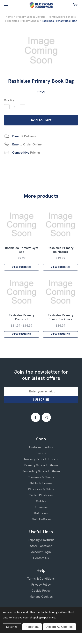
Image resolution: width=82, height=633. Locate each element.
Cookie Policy (41, 591)
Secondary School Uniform (41, 471)
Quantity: (9, 100)
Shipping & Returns (41, 540)
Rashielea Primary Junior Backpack (60, 317)
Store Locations (41, 546)
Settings (12, 627)
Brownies (41, 507)
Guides (41, 501)
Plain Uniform (41, 519)
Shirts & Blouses (41, 483)
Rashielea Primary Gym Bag (21, 250)
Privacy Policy (41, 585)
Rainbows (41, 513)
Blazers (41, 453)
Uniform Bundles (41, 447)
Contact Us (41, 558)
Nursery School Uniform (41, 459)
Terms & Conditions (41, 578)
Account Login (41, 552)
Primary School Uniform (41, 465)
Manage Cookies (41, 597)
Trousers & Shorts (41, 477)
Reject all (32, 627)
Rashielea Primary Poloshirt (21, 317)
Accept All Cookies (59, 627)
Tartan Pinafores (41, 495)
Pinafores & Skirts (41, 489)
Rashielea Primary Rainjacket (60, 250)
